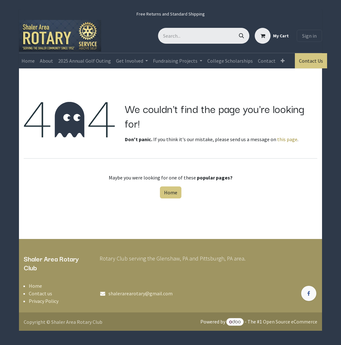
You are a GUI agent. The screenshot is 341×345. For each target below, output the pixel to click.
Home (170, 192)
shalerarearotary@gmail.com (140, 293)
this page (287, 139)
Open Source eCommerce (290, 321)
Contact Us (311, 61)
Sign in (309, 36)
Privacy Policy (43, 301)
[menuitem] (28, 60)
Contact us (40, 293)
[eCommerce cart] (272, 36)
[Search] (241, 36)
